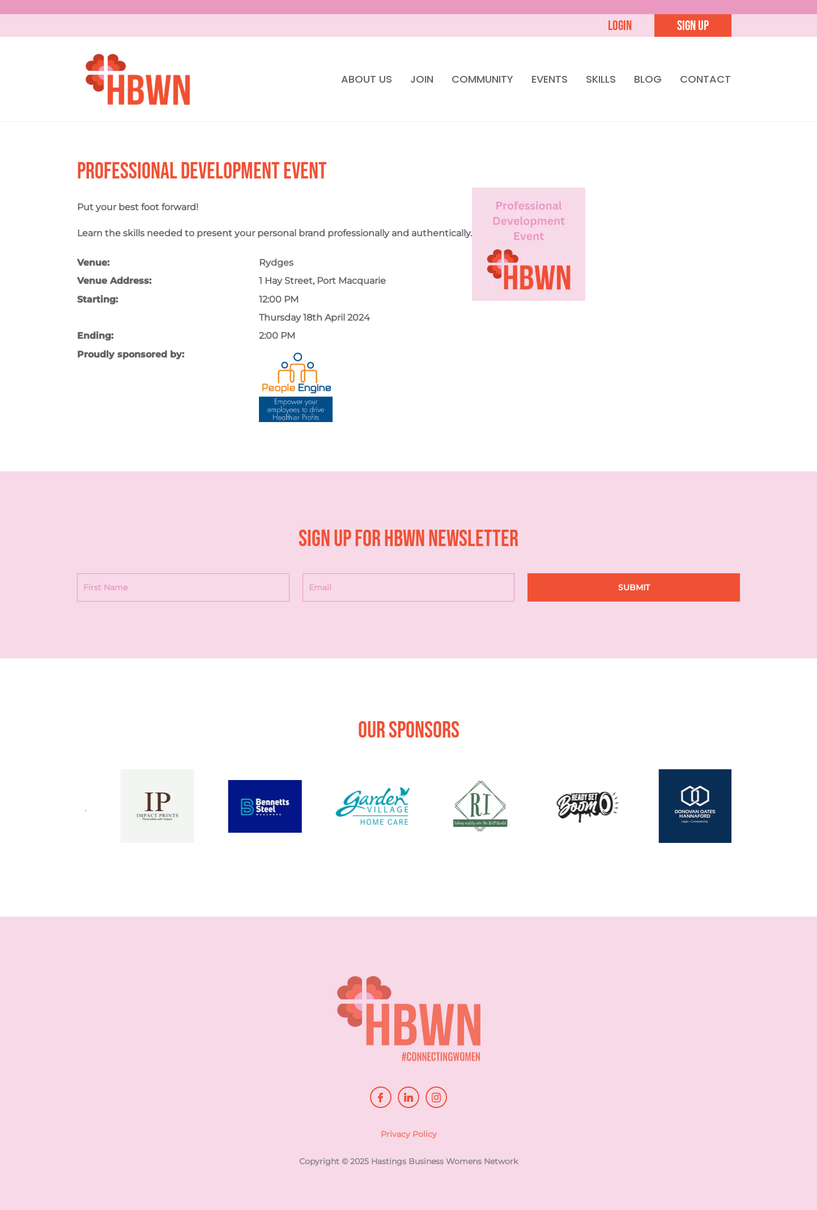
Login (620, 26)
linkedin (408, 1097)
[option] (182, 811)
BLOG (648, 79)
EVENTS (549, 79)
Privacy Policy (409, 1137)
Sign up (693, 26)
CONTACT (705, 79)
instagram (436, 1097)
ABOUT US (366, 79)
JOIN (421, 79)
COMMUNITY (482, 79)
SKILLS (601, 79)
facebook (381, 1097)
